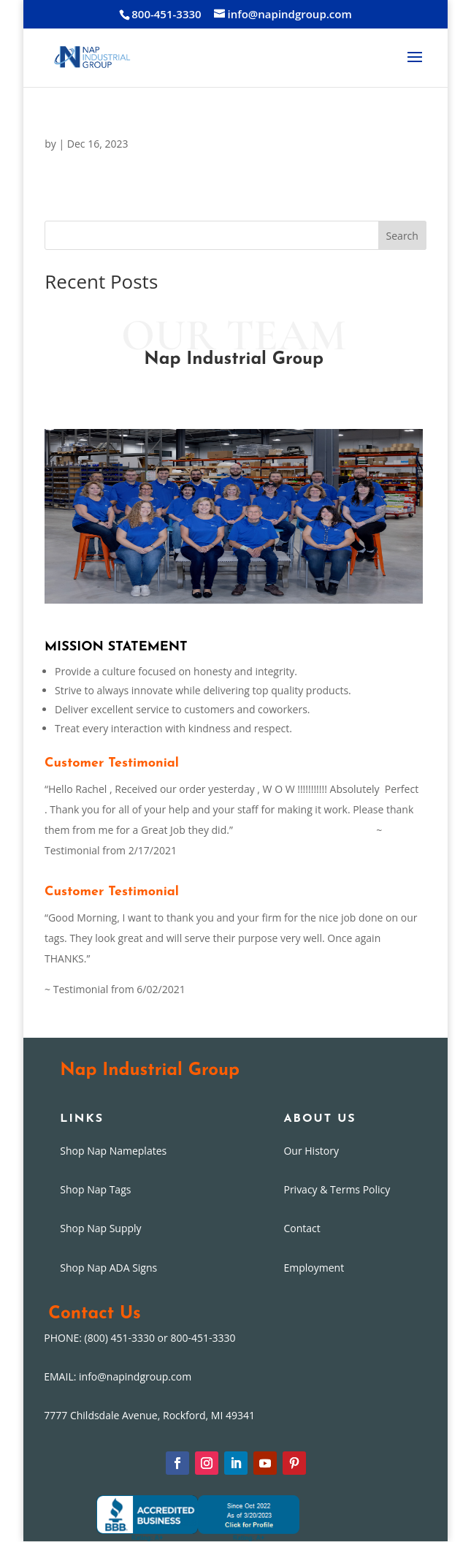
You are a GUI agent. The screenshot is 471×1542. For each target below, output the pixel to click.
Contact (301, 1228)
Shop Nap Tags (95, 1189)
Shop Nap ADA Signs (108, 1268)
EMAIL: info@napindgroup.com (117, 1376)
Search (402, 236)
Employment (313, 1268)
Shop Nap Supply (100, 1228)
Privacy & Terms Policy (336, 1189)
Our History (311, 1151)
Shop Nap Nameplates (113, 1151)
